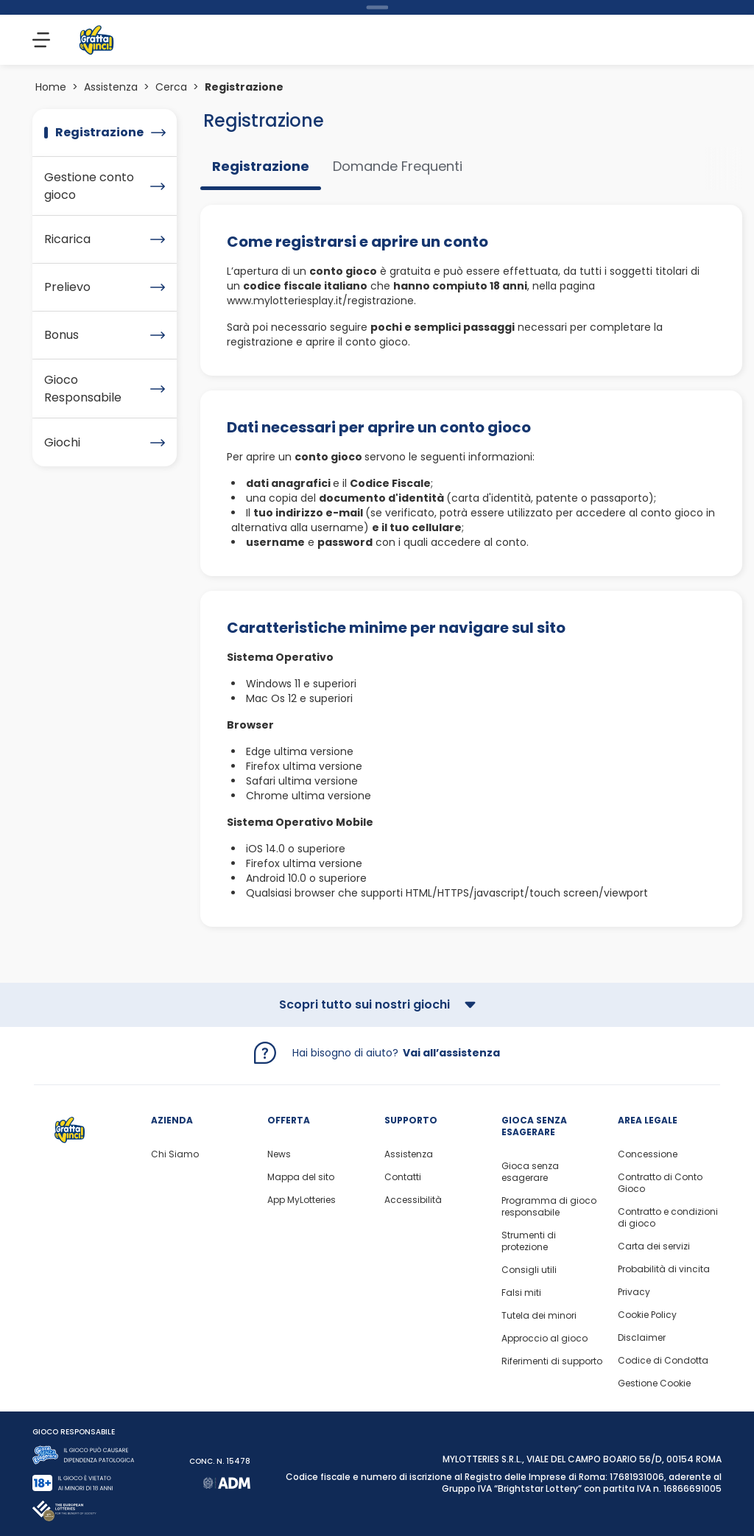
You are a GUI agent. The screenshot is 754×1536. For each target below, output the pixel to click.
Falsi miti (521, 1293)
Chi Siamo (175, 1154)
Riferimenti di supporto (551, 1361)
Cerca (171, 87)
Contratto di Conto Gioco (660, 1183)
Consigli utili (529, 1270)
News (279, 1154)
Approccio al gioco (544, 1338)
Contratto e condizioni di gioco (668, 1218)
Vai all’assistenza (451, 1053)
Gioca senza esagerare (530, 1172)
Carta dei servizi (654, 1246)
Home (50, 87)
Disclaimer (642, 1338)
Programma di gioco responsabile (548, 1206)
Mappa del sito (300, 1177)
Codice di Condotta (663, 1361)
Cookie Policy (647, 1315)
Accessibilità (413, 1200)
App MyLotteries (301, 1200)
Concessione (647, 1154)
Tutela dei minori (539, 1316)
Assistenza (111, 87)
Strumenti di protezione (528, 1241)
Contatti (402, 1177)
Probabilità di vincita (664, 1269)
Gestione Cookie (654, 1383)
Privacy (634, 1292)
